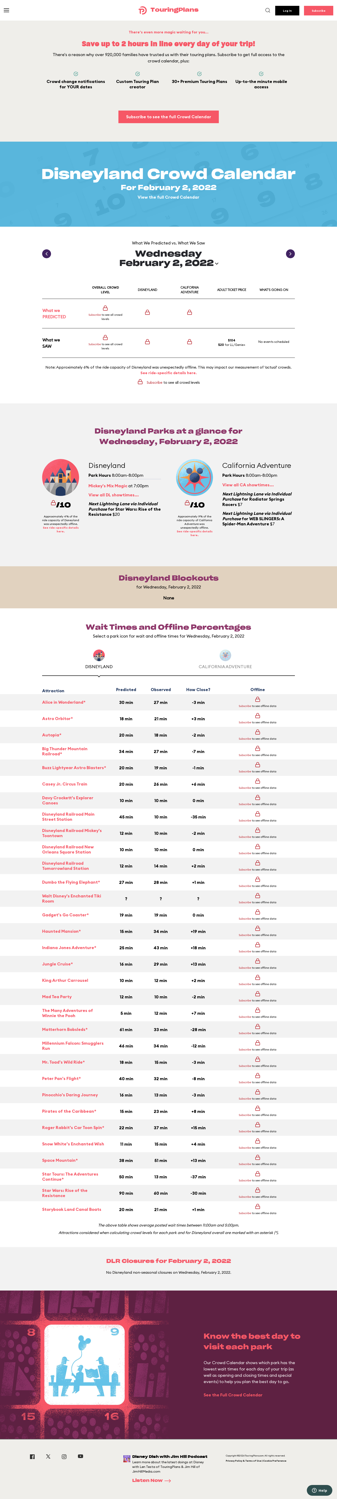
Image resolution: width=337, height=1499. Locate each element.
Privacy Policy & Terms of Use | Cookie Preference (256, 1460)
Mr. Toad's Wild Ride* (63, 1062)
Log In (287, 10)
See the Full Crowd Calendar (233, 1395)
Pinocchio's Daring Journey (70, 1094)
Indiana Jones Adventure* (69, 947)
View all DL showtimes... (113, 495)
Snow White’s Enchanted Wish (73, 1144)
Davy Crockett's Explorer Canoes (67, 800)
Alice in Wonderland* (63, 702)
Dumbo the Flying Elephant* (71, 882)
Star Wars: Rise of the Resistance (65, 1193)
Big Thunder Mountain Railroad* (65, 751)
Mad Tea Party (57, 996)
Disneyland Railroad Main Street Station (68, 817)
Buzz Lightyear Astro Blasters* (74, 767)
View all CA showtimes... (248, 485)
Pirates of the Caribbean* (69, 1111)
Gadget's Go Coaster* (65, 915)
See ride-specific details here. (168, 372)
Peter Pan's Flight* (61, 1078)
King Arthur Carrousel (65, 980)
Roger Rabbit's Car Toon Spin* (73, 1127)
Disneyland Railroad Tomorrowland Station (65, 866)
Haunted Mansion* (61, 931)
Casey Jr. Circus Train (64, 784)
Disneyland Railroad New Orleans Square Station (68, 849)
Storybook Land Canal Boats (71, 1209)
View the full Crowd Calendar (168, 197)
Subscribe (319, 10)
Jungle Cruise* (57, 964)
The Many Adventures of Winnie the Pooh (67, 1013)
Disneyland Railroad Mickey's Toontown (72, 833)
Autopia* (51, 735)
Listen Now (153, 1481)
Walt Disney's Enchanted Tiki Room (71, 898)
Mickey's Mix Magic (107, 485)
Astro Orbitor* (57, 718)
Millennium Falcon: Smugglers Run (73, 1046)
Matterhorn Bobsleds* (65, 1029)
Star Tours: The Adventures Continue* (70, 1177)
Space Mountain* (60, 1160)
